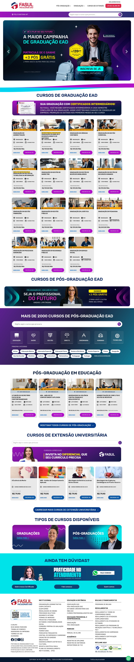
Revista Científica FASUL (48, 646)
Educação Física (61, 351)
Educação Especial (44, 351)
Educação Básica (28, 351)
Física (105, 351)
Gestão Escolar (18, 356)
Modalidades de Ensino (48, 611)
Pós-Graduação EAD (75, 606)
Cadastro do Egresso (47, 637)
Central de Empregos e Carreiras (52, 635)
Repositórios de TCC (75, 645)
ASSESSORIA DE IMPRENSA (20, 631)
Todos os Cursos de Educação (102, 355)
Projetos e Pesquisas (47, 620)
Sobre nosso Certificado (24, 587)
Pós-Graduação (73, 625)
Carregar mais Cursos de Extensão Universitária (67, 509)
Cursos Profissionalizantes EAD (80, 613)
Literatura (51, 356)
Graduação (71, 623)
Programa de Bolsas (103, 604)
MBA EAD (70, 611)
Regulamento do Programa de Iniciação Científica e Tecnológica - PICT (109, 628)
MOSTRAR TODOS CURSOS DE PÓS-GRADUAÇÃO (67, 425)
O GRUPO (14, 625)
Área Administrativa (114, 2)
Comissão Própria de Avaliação (51, 626)
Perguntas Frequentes (48, 633)
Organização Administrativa (50, 604)
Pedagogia (76, 356)
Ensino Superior (93, 351)
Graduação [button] (79, 6)
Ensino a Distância (77, 351)
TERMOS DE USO (16, 634)
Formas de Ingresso (46, 617)
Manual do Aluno (74, 633)
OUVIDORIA (15, 636)
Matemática (63, 356)
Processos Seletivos (47, 613)
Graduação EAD (73, 604)
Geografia (115, 351)
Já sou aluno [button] (113, 6)
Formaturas (44, 631)
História (31, 356)
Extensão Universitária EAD (78, 609)
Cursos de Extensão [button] (95, 6)
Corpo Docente (45, 606)
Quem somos (109, 587)
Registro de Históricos (76, 643)
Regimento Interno (46, 615)
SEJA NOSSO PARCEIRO (19, 627)
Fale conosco (67, 587)
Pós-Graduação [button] (63, 6)
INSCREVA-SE (29, 152)
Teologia (87, 356)
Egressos (42, 628)
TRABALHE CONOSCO (18, 629)
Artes (15, 351)
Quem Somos (43, 609)
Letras (40, 356)
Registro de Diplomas (75, 641)
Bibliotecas (43, 640)
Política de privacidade (97, 659)
